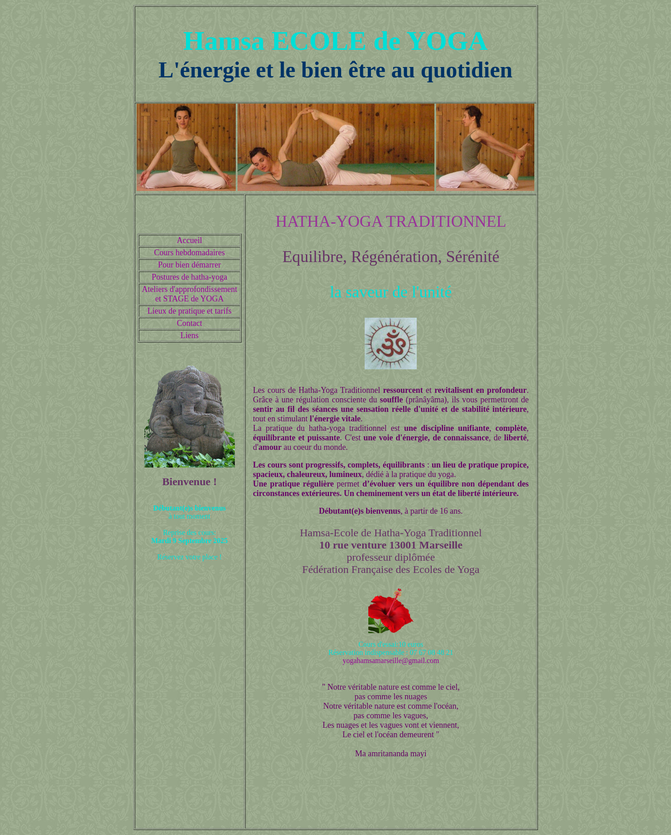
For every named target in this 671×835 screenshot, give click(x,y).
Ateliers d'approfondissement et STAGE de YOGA (189, 294)
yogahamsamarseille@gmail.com (391, 660)
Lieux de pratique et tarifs (190, 310)
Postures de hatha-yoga (189, 277)
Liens (190, 335)
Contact (189, 323)
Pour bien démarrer (189, 264)
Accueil (189, 240)
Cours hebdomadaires (189, 252)
